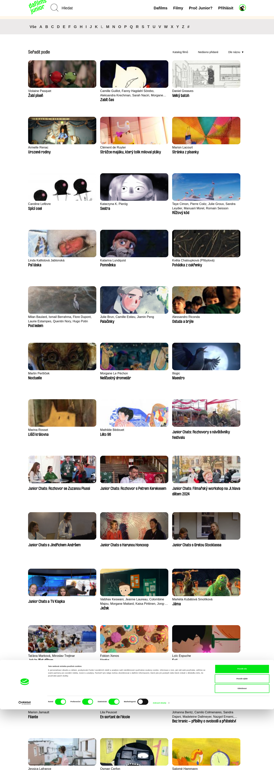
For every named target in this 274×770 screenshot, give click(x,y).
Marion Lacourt (39, 147)
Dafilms (160, 8)
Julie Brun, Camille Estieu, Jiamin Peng (180, 206)
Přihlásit (225, 8)
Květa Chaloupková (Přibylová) (86, 206)
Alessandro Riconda (219, 204)
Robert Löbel (81, 543)
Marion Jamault (172, 430)
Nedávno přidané (208, 52)
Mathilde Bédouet (218, 260)
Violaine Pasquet (40, 91)
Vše (33, 27)
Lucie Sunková (38, 599)
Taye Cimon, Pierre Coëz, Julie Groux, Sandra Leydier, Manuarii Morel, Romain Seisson (179, 150)
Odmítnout (242, 749)
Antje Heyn (213, 599)
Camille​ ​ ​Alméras (129, 543)
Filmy (178, 8)
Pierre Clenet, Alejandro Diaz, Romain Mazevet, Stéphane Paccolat (89, 601)
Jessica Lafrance (84, 486)
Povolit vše (242, 729)
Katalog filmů (180, 52)
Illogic (121, 260)
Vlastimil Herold (39, 543)
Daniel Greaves (128, 91)
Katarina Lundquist (41, 204)
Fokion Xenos (82, 430)
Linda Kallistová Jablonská (224, 147)
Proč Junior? (200, 8)
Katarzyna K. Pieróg (131, 147)
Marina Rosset (171, 260)
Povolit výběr (242, 739)
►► (241, 636)
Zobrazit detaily (159, 764)
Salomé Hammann (174, 486)
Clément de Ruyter (219, 91)
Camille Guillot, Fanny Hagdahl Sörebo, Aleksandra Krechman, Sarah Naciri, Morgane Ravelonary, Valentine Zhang (88, 93)
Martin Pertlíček (39, 260)
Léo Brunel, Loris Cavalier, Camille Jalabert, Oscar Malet (224, 489)
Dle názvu (234, 52)
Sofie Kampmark (217, 543)
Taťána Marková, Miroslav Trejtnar (46, 432)
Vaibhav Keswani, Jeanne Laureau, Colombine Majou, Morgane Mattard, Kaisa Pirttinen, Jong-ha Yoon (181, 376)
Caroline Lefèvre (84, 147)
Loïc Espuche (126, 430)
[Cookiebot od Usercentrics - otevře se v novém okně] (24, 763)
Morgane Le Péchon (87, 260)
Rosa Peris (169, 543)
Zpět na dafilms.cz (54, 718)
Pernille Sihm (170, 599)
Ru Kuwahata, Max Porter (135, 599)
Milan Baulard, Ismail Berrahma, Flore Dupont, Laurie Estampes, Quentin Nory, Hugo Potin (135, 206)
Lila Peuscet (214, 430)
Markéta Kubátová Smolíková (218, 376)
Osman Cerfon (127, 486)
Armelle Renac (171, 91)
